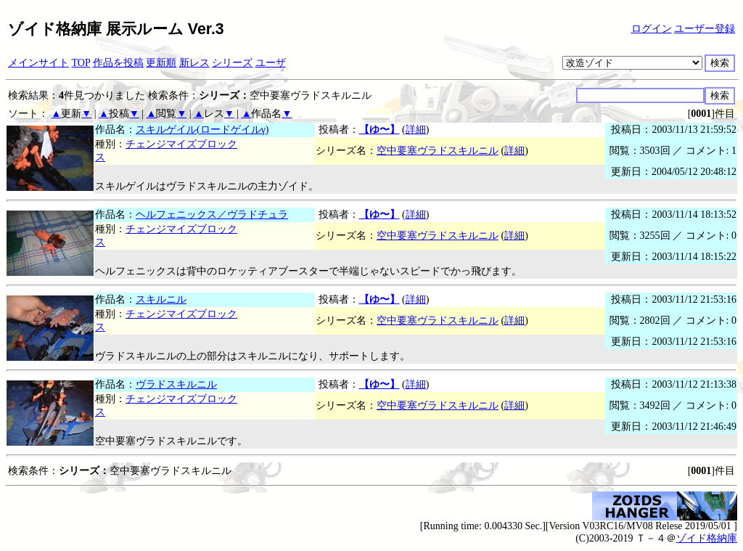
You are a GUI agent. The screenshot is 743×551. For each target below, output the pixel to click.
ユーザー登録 (704, 28)
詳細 (416, 129)
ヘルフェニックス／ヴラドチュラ (212, 214)
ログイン (651, 28)
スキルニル (161, 299)
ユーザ (270, 62)
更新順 (161, 62)
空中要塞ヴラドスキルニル (437, 150)
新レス (194, 62)
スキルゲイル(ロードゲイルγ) (202, 129)
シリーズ (232, 62)
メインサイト (38, 62)
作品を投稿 (118, 62)
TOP (81, 62)
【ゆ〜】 (379, 129)
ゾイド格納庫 (706, 538)
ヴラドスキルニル (176, 384)
